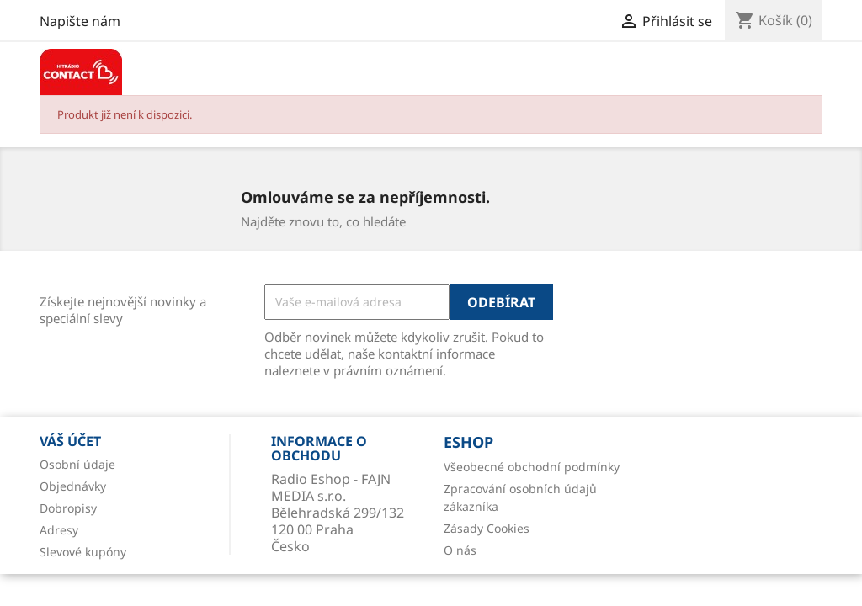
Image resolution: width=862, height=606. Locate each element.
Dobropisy (68, 508)
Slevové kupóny (83, 552)
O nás (460, 550)
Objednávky (73, 486)
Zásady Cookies (486, 528)
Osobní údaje (77, 464)
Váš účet (70, 441)
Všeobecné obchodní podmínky (532, 467)
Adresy (59, 530)
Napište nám (80, 21)
